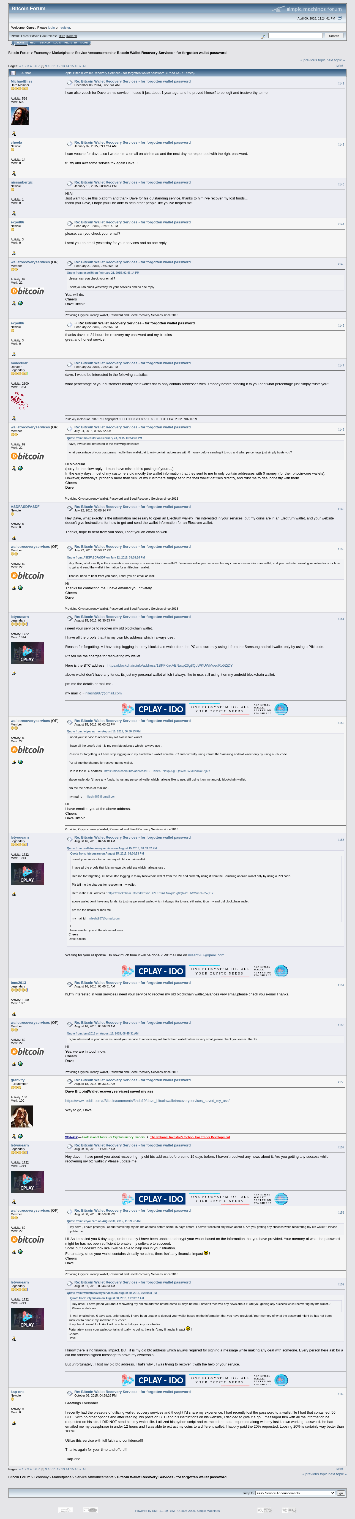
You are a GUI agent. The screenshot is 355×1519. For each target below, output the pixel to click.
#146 (341, 325)
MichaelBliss (21, 81)
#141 (341, 83)
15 (72, 66)
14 (67, 66)
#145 (341, 264)
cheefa (16, 142)
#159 (341, 1284)
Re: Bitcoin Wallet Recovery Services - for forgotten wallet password (132, 81)
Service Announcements (94, 53)
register (64, 27)
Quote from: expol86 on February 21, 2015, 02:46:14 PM (103, 272)
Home (20, 42)
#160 (341, 1393)
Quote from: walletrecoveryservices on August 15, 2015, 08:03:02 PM (112, 848)
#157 (341, 1147)
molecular (19, 363)
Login (57, 42)
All (84, 66)
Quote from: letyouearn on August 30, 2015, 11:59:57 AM (104, 1221)
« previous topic (313, 60)
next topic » (336, 60)
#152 (341, 722)
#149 (341, 509)
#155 (341, 1025)
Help (33, 42)
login (51, 27)
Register (70, 42)
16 (76, 66)
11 (54, 66)
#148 (341, 429)
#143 (341, 184)
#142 (341, 144)
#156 (341, 1082)
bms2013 (18, 983)
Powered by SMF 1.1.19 (151, 1510)
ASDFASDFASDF (25, 507)
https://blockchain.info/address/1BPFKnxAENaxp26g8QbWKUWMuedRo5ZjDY (170, 665)
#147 (341, 365)
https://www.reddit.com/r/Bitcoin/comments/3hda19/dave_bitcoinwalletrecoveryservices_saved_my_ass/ (147, 1101)
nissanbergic (22, 182)
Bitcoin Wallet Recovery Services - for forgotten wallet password (171, 53)
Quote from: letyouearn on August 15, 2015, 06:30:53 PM (103, 731)
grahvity (18, 1080)
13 (63, 66)
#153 (341, 839)
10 (49, 66)
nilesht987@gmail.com (104, 693)
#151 (341, 619)
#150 (341, 549)
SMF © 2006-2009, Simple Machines (195, 1510)
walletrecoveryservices (30, 262)
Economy (41, 53)
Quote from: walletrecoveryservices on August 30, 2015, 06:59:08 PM (112, 1292)
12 (58, 66)
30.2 (62, 36)
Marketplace (62, 53)
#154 (341, 985)
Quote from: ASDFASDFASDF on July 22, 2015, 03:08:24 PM (106, 557)
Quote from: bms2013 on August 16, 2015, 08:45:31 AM (102, 1033)
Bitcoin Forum (19, 53)
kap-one (17, 1392)
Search (45, 42)
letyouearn (20, 617)
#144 (341, 224)
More (84, 42)
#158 (341, 1212)
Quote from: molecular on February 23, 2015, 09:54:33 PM (104, 438)
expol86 (17, 222)
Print (340, 65)
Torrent (71, 36)
